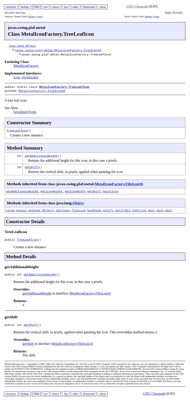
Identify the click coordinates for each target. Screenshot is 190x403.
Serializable (30, 77)
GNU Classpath (137, 6)
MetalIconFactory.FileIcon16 (41, 90)
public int (14, 275)
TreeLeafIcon (17, 130)
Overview (11, 6)
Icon (17, 77)
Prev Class (9, 12)
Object (78, 202)
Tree (65, 6)
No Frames (177, 12)
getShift (31, 166)
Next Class (20, 12)
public (11, 239)
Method (31, 16)
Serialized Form (25, 111)
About (102, 6)
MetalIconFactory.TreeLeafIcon (64, 87)
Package (24, 6)
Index (75, 6)
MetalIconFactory (26, 66)
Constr (40, 16)
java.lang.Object (22, 46)
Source (55, 6)
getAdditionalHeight (41, 155)
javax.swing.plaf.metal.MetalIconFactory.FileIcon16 (58, 50)
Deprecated (89, 6)
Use (45, 6)
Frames (168, 12)
